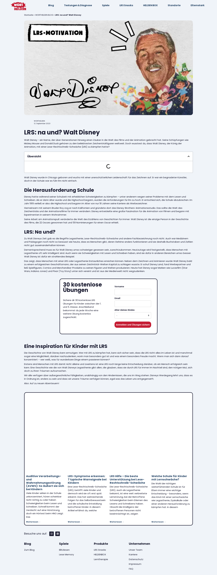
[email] (133, 304)
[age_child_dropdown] (133, 315)
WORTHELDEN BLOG (44, 15)
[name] (133, 292)
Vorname (119, 286)
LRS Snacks (126, 5)
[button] (188, 156)
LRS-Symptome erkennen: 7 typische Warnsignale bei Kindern (87, 479)
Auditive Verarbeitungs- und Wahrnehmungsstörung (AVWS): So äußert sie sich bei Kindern (45, 482)
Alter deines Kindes (125, 309)
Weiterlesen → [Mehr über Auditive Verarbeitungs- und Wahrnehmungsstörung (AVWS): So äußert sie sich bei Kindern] (33, 522)
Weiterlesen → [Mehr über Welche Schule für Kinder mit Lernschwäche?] (158, 522)
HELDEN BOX (150, 5)
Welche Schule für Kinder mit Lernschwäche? (169, 477)
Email (117, 298)
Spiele (105, 5)
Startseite (28, 15)
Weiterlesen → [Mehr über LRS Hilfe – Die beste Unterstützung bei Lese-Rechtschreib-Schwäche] (117, 522)
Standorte (174, 5)
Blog (51, 5)
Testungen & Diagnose (78, 5)
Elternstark (197, 5)
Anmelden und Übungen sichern (133, 324)
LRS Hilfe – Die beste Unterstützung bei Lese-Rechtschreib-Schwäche (127, 479)
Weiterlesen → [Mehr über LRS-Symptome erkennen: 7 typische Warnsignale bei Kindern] (75, 522)
